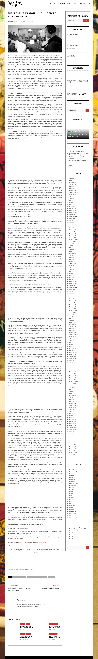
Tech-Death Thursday (74, 527)
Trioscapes (51, 577)
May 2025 (71, 200)
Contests (71, 475)
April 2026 (71, 178)
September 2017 (73, 381)
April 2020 (71, 320)
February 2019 (72, 348)
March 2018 (72, 370)
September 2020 (73, 310)
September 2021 (73, 287)
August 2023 (72, 241)
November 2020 (73, 306)
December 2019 (73, 328)
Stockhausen (22, 21)
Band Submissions (73, 469)
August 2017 (72, 383)
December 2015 (73, 423)
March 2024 (72, 228)
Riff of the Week (73, 517)
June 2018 (71, 364)
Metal (15, 21)
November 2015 (73, 425)
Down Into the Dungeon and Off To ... (52, 588)
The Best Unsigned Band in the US (77, 529)
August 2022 (72, 265)
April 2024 (71, 226)
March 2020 (72, 322)
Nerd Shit (71, 497)
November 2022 (73, 259)
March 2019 (72, 346)
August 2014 (72, 454)
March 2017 (72, 393)
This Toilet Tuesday (74, 530)
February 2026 (72, 182)
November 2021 (73, 283)
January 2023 (72, 255)
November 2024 (73, 212)
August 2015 (72, 431)
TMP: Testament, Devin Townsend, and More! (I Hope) (54, 628)
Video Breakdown (73, 536)
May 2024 (71, 224)
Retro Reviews (72, 513)
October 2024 (72, 214)
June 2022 (71, 269)
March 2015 (72, 441)
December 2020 (73, 305)
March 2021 (72, 299)
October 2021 (72, 285)
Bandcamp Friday (73, 471)
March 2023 (72, 251)
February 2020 (72, 324)
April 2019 (71, 344)
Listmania (71, 491)
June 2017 (71, 387)
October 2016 (72, 403)
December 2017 (73, 375)
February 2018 (72, 372)
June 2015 (71, 435)
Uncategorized (72, 534)
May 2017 (71, 389)
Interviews (10, 21)
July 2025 (71, 196)
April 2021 (71, 297)
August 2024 (72, 218)
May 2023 (71, 247)
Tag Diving (71, 525)
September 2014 (73, 452)
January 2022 (72, 279)
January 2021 (72, 303)
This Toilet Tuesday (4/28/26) (76, 151)
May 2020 (71, 318)
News (56, 633)
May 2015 (71, 437)
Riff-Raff (71, 521)
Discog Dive (72, 479)
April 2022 (71, 273)
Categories (53, 3)
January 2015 (72, 445)
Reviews (70, 131)
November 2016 (73, 401)
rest (38, 542)
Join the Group (65, 3)
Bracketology (72, 473)
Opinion (71, 507)
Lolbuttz (71, 493)
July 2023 (71, 243)
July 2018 (71, 362)
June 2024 (71, 222)
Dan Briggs (30, 577)
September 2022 (73, 263)
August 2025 (72, 194)
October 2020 (72, 308)
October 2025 (72, 190)
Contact (82, 3)
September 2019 (73, 334)
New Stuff (23, 633)
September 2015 (73, 429)
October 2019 (72, 332)
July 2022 (71, 267)
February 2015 (72, 443)
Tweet (9, 572)
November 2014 (73, 448)
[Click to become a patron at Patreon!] (34, 561)
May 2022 (71, 271)
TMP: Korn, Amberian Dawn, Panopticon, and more (72, 95)
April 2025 (71, 202)
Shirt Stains (72, 523)
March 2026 (72, 180)
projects (45, 542)
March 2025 (72, 204)
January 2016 (72, 421)
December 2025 (73, 186)
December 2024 (73, 210)
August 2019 (72, 336)
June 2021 (71, 293)
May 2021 (71, 295)
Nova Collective (38, 577)
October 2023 (72, 237)
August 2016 (72, 407)
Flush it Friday (72, 485)
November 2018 (73, 354)
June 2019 (71, 340)
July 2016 (71, 409)
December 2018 (73, 352)
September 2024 (73, 216)
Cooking (71, 477)
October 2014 (72, 450)
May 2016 (71, 413)
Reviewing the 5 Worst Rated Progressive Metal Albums (26, 628)
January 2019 (72, 350)
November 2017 (73, 377)
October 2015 (72, 427)
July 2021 (71, 291)
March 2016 (72, 417)
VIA (9, 545)
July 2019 (71, 338)
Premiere (71, 509)
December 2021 (73, 281)
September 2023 (73, 239)
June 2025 (71, 198)
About (75, 3)
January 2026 (72, 184)
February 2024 (72, 230)
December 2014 (73, 446)
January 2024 (72, 232)
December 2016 (73, 399)
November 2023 (73, 235)
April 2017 (71, 391)
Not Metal (71, 503)
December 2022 (73, 257)
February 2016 (72, 419)
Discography (72, 481)
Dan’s (42, 542)
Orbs (45, 577)
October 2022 (72, 261)
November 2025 (73, 188)
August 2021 (72, 289)
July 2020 (71, 314)
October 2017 (72, 379)
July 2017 (71, 385)
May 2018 (71, 366)
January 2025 (72, 208)
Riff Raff (71, 519)
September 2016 (73, 405)
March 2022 (72, 275)
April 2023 (71, 249)
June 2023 (71, 245)
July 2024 (71, 220)
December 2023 (73, 234)
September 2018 (73, 358)
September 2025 (73, 192)
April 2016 (71, 415)
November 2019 (73, 330)
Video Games (72, 538)
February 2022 (72, 277)
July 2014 (71, 456)
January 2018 (72, 374)
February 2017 (72, 395)
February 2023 (72, 253)
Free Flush (71, 487)
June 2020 (71, 316)
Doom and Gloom (73, 483)
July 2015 (71, 433)
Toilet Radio (72, 532)
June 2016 (71, 411)
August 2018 (72, 360)
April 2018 (71, 368)
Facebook (26, 542)
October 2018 (72, 356)
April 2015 (71, 439)
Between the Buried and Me (19, 577)
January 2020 (72, 326)
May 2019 (71, 342)
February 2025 (72, 206)
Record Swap (72, 511)
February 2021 (72, 301)
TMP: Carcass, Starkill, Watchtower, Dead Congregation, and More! (26, 638)
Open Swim (29, 633)
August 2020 (72, 312)
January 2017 (72, 397)
